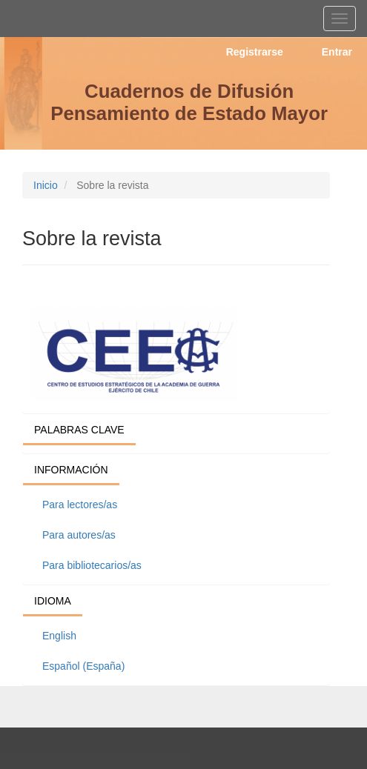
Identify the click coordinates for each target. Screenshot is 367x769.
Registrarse (254, 52)
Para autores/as (79, 535)
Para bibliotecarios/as (92, 565)
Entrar (337, 52)
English (59, 636)
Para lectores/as (79, 504)
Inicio (45, 185)
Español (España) (83, 666)
